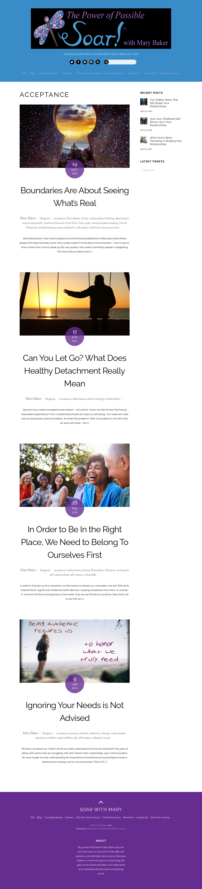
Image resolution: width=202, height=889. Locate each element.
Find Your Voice (75, 223)
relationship (113, 399)
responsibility (64, 738)
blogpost (45, 219)
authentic (94, 733)
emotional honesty (54, 223)
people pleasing (47, 228)
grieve (90, 399)
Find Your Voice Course (88, 73)
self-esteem (76, 575)
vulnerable (90, 575)
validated (97, 738)
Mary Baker (28, 218)
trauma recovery (110, 228)
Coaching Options (49, 73)
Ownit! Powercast (114, 73)
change (105, 733)
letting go (100, 399)
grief (87, 223)
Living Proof (150, 73)
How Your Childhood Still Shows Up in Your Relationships (165, 122)
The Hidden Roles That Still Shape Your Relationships (164, 103)
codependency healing (101, 219)
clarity (84, 219)
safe (75, 738)
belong (86, 570)
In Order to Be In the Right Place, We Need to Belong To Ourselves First (74, 542)
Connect (67, 73)
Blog (32, 73)
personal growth (66, 228)
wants (107, 738)
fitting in (110, 570)
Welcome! (134, 73)
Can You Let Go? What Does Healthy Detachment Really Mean (74, 370)
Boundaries (73, 219)
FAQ (24, 73)
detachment (122, 219)
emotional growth (32, 223)
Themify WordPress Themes (113, 829)
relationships (62, 575)
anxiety (74, 733)
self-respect (82, 228)
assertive (83, 733)
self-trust (95, 228)
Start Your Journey (171, 73)
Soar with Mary (100, 825)
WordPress (93, 829)
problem (51, 738)
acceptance (60, 219)
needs (113, 733)
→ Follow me (147, 170)
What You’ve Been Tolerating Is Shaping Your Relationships (166, 141)
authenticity (74, 570)
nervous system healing (104, 223)
